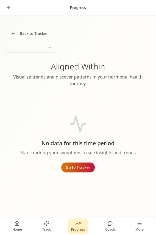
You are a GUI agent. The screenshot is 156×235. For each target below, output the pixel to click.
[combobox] (31, 48)
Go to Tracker (78, 167)
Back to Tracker (29, 33)
